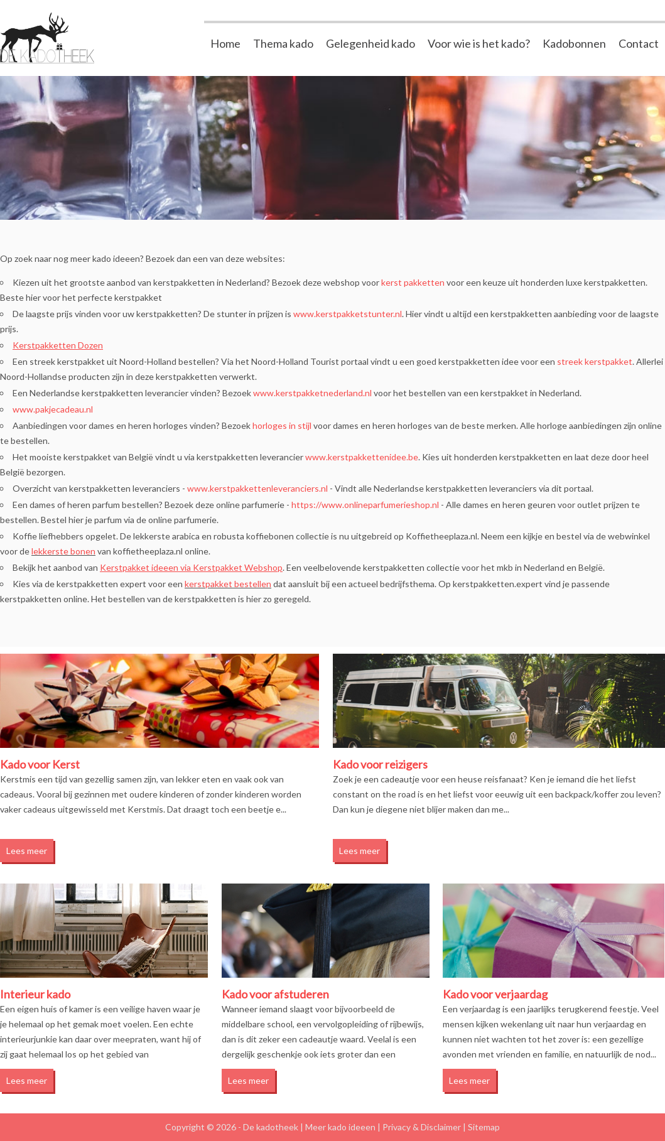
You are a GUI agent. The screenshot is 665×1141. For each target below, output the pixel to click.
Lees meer (26, 850)
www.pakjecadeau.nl (53, 409)
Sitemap (484, 1127)
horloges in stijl (281, 425)
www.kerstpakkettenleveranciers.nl (257, 488)
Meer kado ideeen (340, 1127)
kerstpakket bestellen (228, 583)
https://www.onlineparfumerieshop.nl (365, 504)
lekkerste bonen (63, 551)
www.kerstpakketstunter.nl (347, 313)
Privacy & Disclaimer (421, 1127)
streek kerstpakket (594, 361)
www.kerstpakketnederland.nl (312, 392)
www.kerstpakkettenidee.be (361, 457)
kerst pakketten (413, 282)
